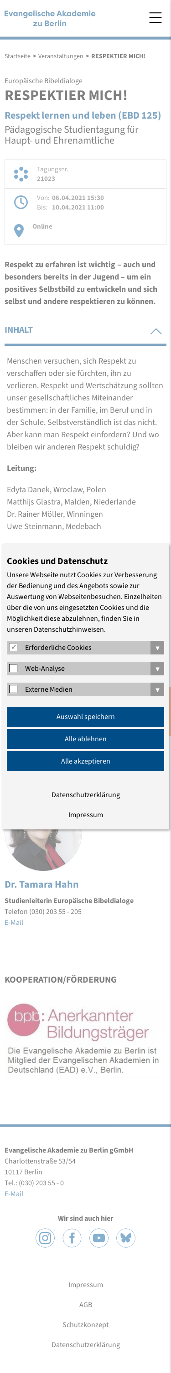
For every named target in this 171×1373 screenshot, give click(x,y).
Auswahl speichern (86, 717)
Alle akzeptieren (85, 761)
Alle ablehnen (86, 739)
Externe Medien (49, 689)
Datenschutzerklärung (86, 795)
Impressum (85, 815)
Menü (155, 17)
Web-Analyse (45, 669)
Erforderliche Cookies (58, 648)
